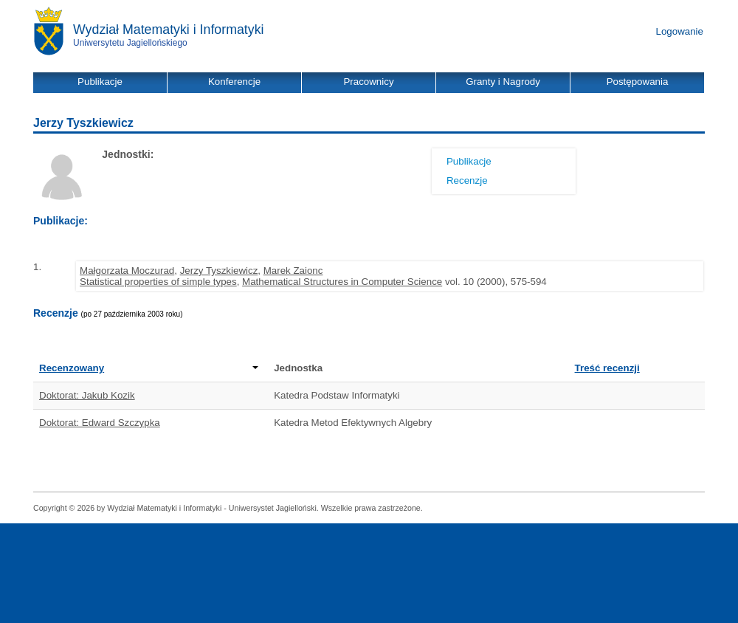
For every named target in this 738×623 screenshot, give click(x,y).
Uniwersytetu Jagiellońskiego (130, 43)
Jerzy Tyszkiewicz (219, 270)
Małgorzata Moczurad (127, 270)
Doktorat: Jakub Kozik (87, 395)
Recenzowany (148, 368)
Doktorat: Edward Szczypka (99, 422)
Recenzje (467, 180)
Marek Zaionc (293, 270)
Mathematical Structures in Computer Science (342, 281)
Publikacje (469, 161)
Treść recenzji (607, 368)
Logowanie (679, 31)
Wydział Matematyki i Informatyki (168, 29)
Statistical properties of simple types (158, 281)
